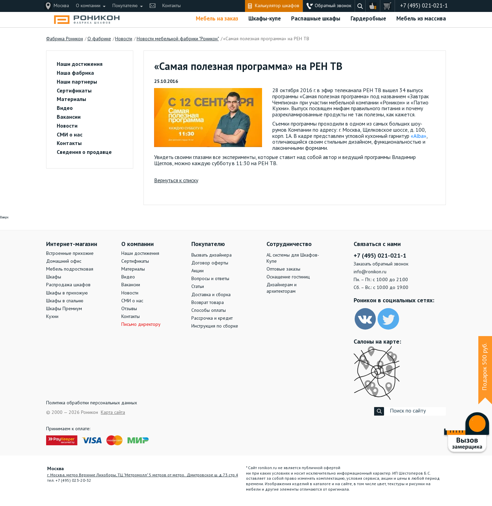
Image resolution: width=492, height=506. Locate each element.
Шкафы (53, 277)
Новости (67, 126)
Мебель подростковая (69, 269)
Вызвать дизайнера (211, 255)
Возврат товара (207, 302)
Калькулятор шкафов (277, 5)
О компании (88, 5)
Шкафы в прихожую (67, 293)
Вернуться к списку (176, 181)
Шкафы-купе (264, 19)
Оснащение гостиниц (288, 277)
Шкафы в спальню (64, 301)
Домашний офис (63, 261)
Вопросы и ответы (210, 278)
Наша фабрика (75, 73)
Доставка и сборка (211, 294)
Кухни (52, 316)
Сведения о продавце (84, 152)
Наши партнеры (77, 82)
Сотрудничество (289, 244)
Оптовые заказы (283, 269)
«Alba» (418, 136)
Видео (65, 108)
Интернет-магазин (71, 244)
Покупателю (125, 5)
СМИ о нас (69, 135)
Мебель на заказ (217, 19)
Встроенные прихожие (70, 253)
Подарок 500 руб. (485, 367)
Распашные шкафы (315, 19)
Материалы (71, 99)
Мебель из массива (421, 19)
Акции (197, 271)
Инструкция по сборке (214, 326)
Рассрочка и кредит (212, 318)
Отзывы (129, 308)
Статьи (197, 286)
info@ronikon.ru (370, 272)
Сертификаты (74, 91)
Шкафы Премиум (64, 308)
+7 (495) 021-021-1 (424, 6)
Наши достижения (79, 64)
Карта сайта (113, 412)
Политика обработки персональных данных (91, 403)
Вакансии (69, 117)
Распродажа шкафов (68, 285)
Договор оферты (209, 263)
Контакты (171, 5)
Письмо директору (141, 324)
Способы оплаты (208, 310)
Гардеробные (368, 19)
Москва (61, 5)
